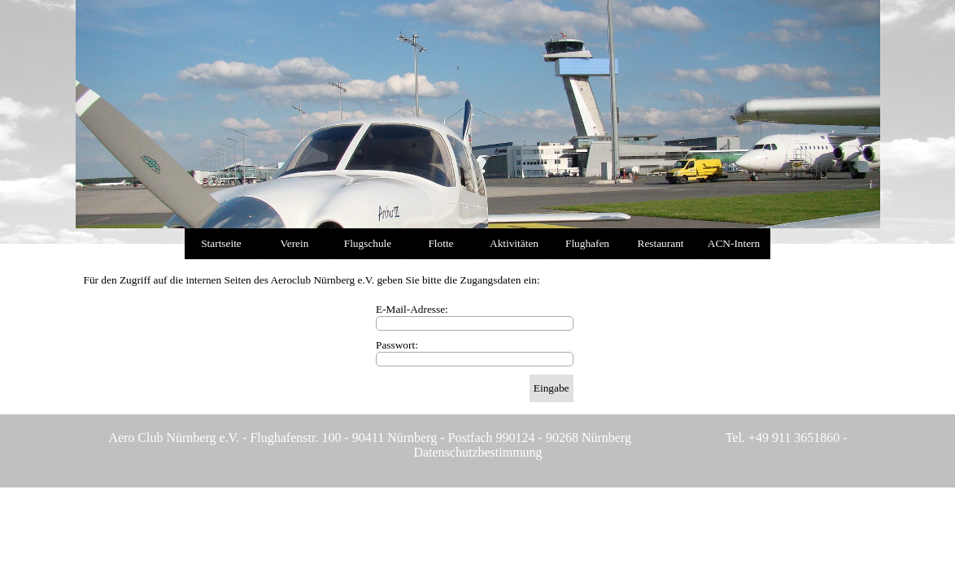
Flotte (440, 243)
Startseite (221, 243)
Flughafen (587, 243)
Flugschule (368, 243)
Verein (295, 243)
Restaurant (661, 243)
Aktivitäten (514, 243)
